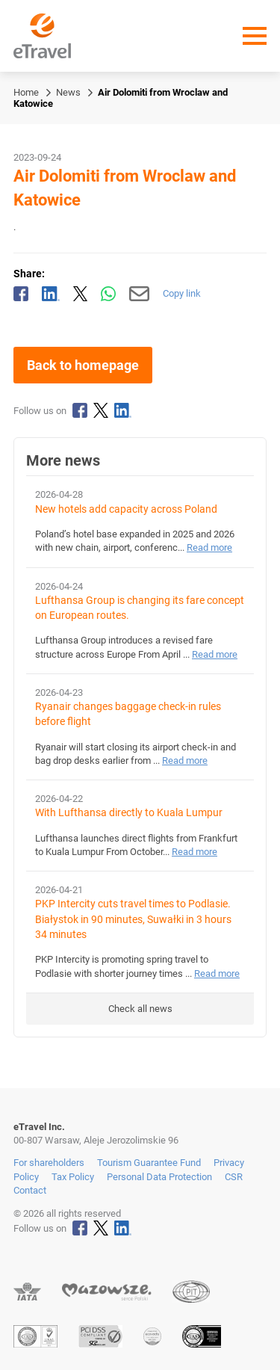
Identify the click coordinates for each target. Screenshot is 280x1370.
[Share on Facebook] (20, 293)
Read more (209, 547)
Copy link (182, 293)
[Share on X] (80, 293)
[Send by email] (139, 293)
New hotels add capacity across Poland (126, 509)
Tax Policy (73, 1176)
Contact (29, 1190)
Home (26, 92)
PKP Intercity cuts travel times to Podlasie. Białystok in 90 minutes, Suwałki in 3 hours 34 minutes (133, 919)
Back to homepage (83, 365)
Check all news (140, 1008)
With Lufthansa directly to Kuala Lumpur (129, 812)
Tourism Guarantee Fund (149, 1162)
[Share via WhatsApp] (108, 293)
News (68, 92)
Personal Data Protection (159, 1176)
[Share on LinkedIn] (51, 293)
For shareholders (48, 1162)
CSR (234, 1176)
